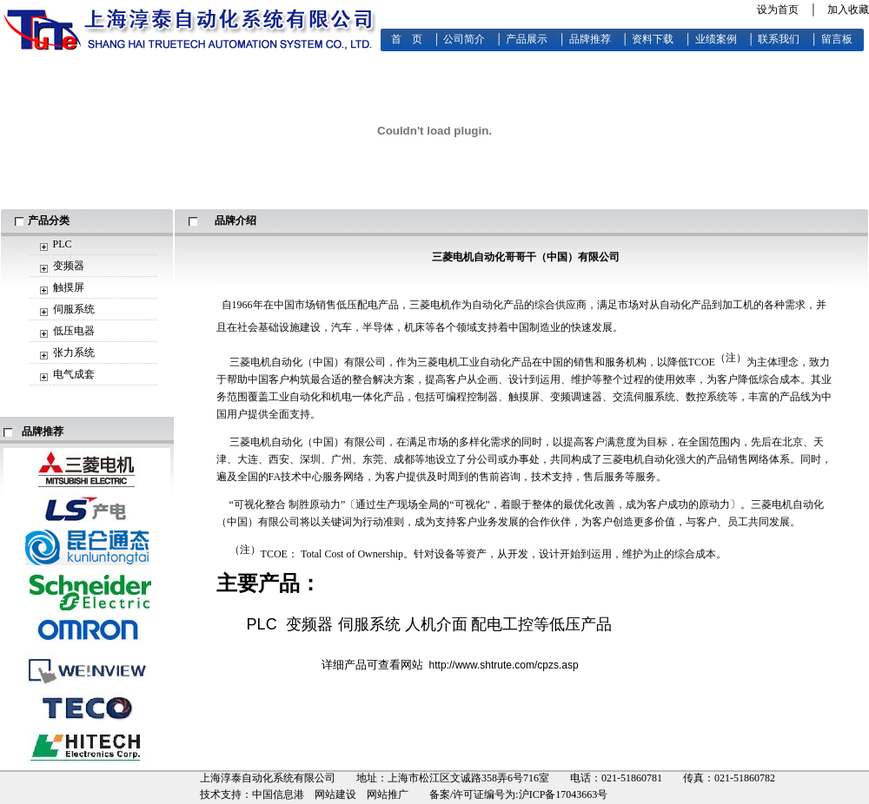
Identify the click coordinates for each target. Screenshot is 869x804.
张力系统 (74, 352)
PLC (62, 244)
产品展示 (526, 39)
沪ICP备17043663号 (563, 794)
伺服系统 (74, 309)
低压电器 (74, 331)
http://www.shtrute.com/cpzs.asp (504, 665)
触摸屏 (68, 287)
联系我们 (778, 39)
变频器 (68, 266)
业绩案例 (716, 39)
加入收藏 (848, 9)
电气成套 (74, 374)
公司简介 (464, 39)
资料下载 (652, 39)
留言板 (836, 39)
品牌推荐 (590, 39)
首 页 (406, 39)
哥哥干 (520, 257)
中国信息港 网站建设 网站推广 (330, 794)
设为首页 (778, 9)
